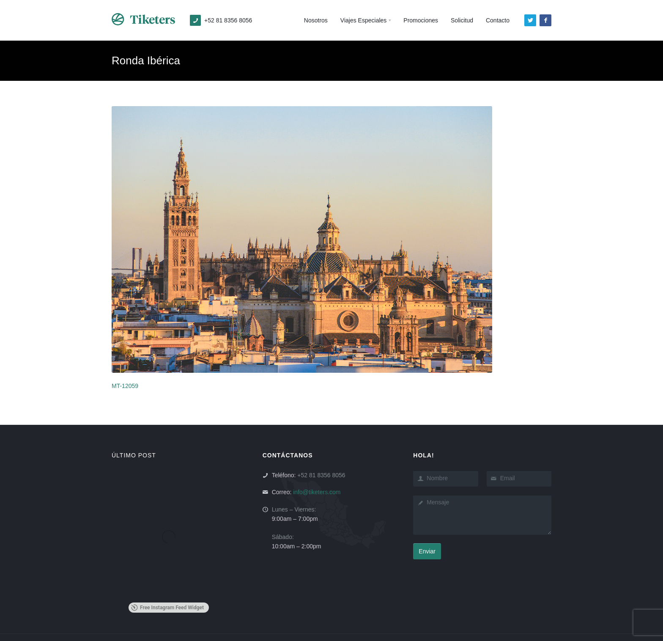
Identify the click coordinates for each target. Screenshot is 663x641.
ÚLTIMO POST (134, 455)
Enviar (427, 551)
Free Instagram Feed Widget (167, 607)
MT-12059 (125, 385)
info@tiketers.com (316, 492)
